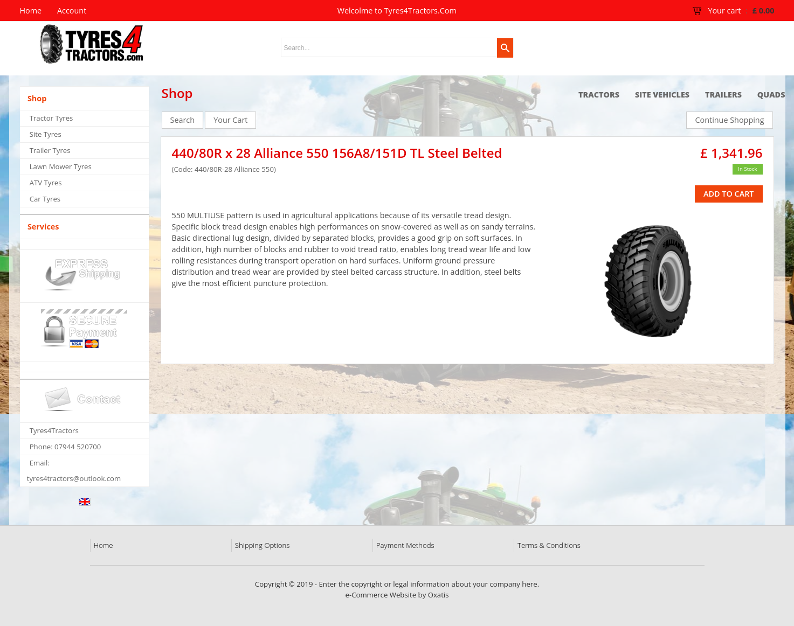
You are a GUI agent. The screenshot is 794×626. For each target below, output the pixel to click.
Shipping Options (262, 545)
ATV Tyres (46, 182)
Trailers (723, 94)
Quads (771, 94)
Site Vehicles (662, 94)
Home (103, 545)
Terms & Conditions (549, 545)
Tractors (598, 94)
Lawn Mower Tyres (61, 166)
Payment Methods (405, 545)
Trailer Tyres (50, 150)
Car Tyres (45, 199)
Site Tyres (45, 134)
